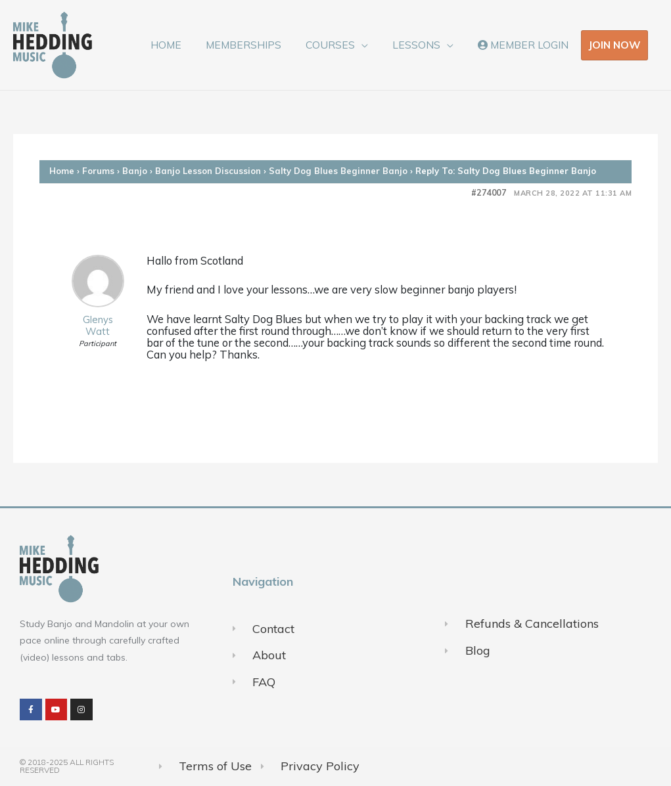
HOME (183, 44)
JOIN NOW (614, 44)
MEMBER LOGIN (525, 44)
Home (61, 170)
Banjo (134, 170)
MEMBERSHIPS (256, 44)
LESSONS (422, 44)
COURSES (340, 44)
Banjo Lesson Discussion (208, 170)
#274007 (489, 193)
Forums (98, 170)
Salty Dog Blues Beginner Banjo (338, 170)
